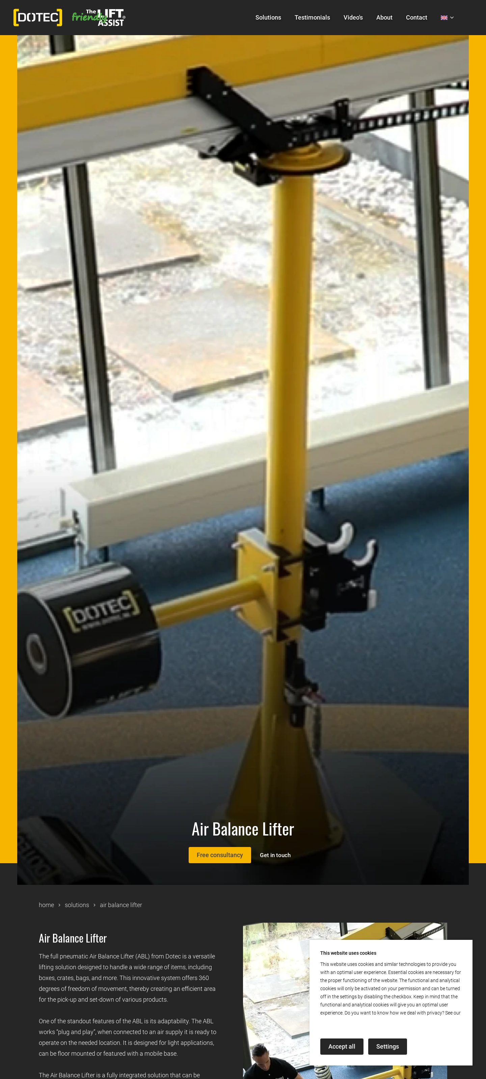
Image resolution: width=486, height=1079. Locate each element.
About (384, 17)
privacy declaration (340, 1021)
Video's (353, 17)
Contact (416, 17)
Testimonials (312, 17)
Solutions (268, 17)
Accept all (341, 1046)
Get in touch (277, 854)
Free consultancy (216, 854)
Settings (387, 1046)
